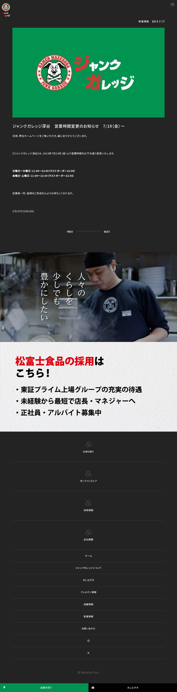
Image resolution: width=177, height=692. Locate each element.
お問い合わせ (88, 629)
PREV (70, 231)
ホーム (88, 556)
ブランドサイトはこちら (24, 210)
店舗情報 (88, 604)
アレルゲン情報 (88, 592)
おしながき (88, 580)
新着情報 (88, 616)
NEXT (106, 231)
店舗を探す (26, 688)
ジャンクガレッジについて (88, 568)
